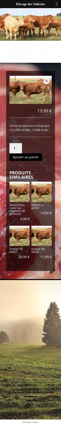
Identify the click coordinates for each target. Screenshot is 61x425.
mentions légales (25, 392)
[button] (46, 81)
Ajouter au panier (26, 157)
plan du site (11, 392)
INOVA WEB (30, 400)
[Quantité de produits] (15, 148)
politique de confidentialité (43, 392)
